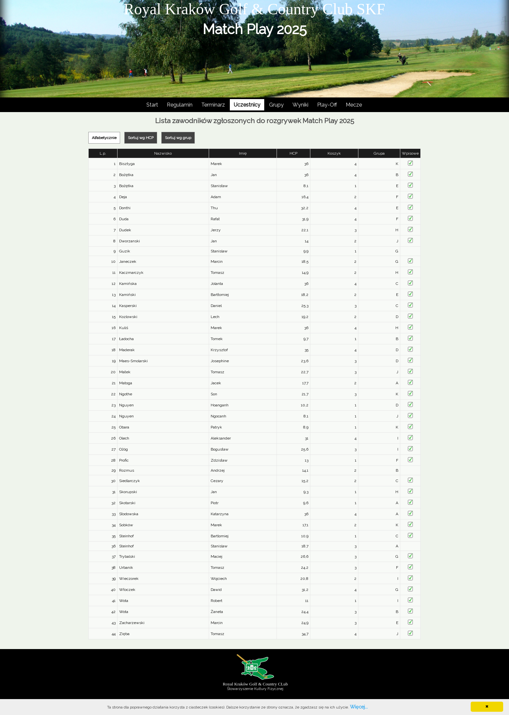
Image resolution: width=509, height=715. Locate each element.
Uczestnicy (247, 105)
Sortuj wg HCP (141, 137)
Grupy (276, 105)
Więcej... (359, 706)
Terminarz (213, 105)
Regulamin (179, 105)
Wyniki (300, 105)
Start (152, 105)
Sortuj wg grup (178, 137)
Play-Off (327, 105)
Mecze (354, 105)
